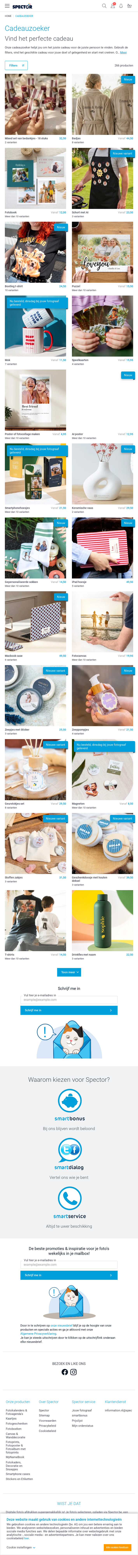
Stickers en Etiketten (19, 1479)
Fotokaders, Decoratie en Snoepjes (14, 1466)
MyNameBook (15, 1457)
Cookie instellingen (21, 1547)
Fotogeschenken (16, 1423)
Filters (13, 65)
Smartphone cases (18, 1474)
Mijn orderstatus (82, 1425)
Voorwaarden (47, 1420)
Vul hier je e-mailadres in (40, 995)
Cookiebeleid (47, 1431)
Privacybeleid (47, 1425)
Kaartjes (11, 1418)
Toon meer (68, 972)
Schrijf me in (33, 1010)
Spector (44, 1410)
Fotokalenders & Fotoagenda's (16, 1412)
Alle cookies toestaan (117, 1547)
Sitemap (44, 1415)
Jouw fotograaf (82, 1410)
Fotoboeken (13, 1429)
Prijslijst (77, 1420)
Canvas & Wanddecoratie (15, 1435)
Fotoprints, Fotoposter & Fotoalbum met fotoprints (16, 1447)
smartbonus (79, 1415)
